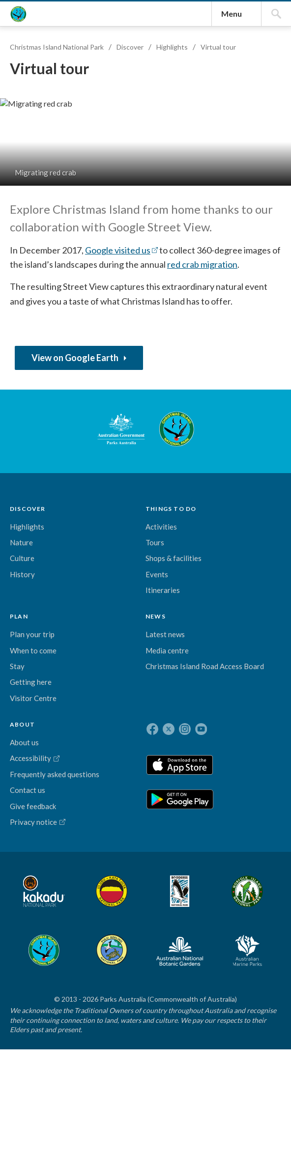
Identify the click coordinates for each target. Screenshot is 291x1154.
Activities (76, 803)
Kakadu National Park (41, 1030)
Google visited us (169, 473)
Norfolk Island (150, 1030)
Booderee (119, 1030)
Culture (27, 829)
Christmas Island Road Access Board (156, 873)
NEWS (150, 775)
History (27, 845)
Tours (69, 819)
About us (197, 797)
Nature (26, 813)
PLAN (114, 775)
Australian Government (41, 700)
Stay (112, 873)
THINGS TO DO (73, 777)
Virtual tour (223, 207)
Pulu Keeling (228, 1030)
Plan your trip (112, 808)
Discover (134, 207)
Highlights (177, 207)
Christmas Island (189, 1030)
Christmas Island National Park (31, 91)
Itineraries (77, 877)
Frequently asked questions (201, 851)
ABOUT (195, 775)
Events (71, 861)
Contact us (200, 877)
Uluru (87, 1030)
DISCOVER (33, 775)
